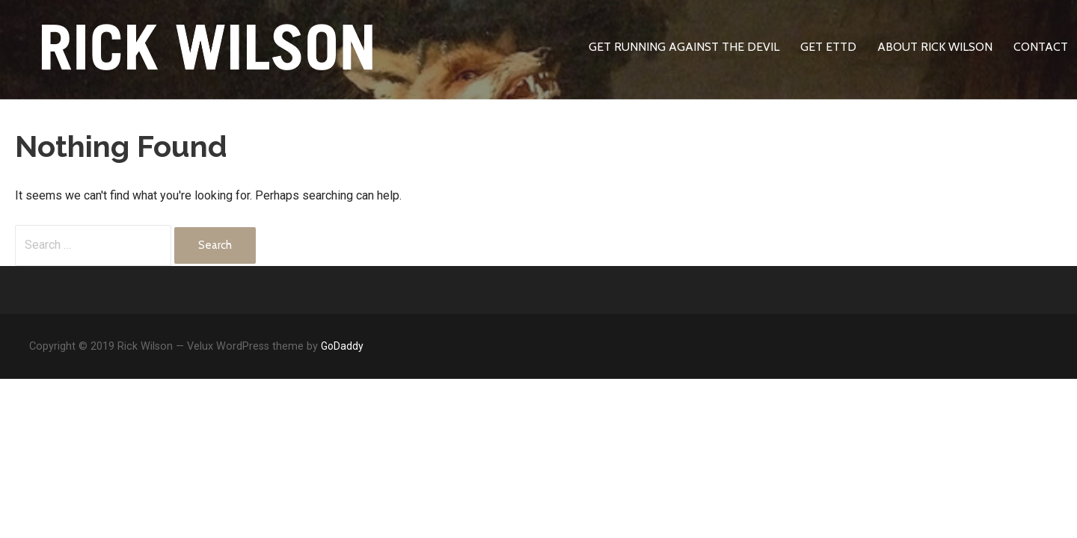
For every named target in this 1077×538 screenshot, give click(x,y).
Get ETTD (828, 47)
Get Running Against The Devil (684, 47)
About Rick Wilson (934, 47)
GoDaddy (342, 346)
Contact (1040, 47)
